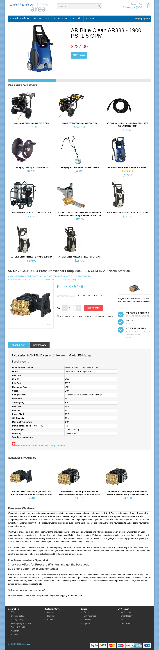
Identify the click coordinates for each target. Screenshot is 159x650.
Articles (90, 18)
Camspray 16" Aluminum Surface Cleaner (79, 167)
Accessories (61, 18)
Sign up (146, 18)
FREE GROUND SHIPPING (137, 313)
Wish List (124, 619)
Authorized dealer (136, 328)
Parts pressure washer (21, 280)
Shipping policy (17, 616)
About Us (15, 634)
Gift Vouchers (90, 616)
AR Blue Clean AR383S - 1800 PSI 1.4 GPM (127, 213)
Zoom (48, 324)
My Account (125, 612)
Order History (126, 616)
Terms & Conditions (19, 627)
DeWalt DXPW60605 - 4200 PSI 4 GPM (79, 123)
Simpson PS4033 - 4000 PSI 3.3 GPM (31, 123)
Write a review (95, 296)
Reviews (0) (39, 345)
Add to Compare (86, 316)
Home (10, 276)
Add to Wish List (67, 316)
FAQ (13, 612)
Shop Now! (79, 55)
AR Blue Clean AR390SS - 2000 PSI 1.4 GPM (79, 257)
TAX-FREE (130, 321)
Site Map (51, 619)
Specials (87, 623)
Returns (50, 616)
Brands (77, 18)
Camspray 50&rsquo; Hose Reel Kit (32, 167)
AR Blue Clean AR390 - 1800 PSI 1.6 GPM (127, 167)
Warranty (15, 631)
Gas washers (41, 18)
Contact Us (52, 612)
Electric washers (20, 18)
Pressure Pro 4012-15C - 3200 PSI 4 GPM (31, 213)
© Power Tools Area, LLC (19, 644)
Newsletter (125, 623)
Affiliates (87, 619)
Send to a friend (105, 316)
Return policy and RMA (21, 623)
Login (138, 18)
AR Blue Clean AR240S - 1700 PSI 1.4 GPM (31, 257)
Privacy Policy (17, 619)
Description (18, 345)
